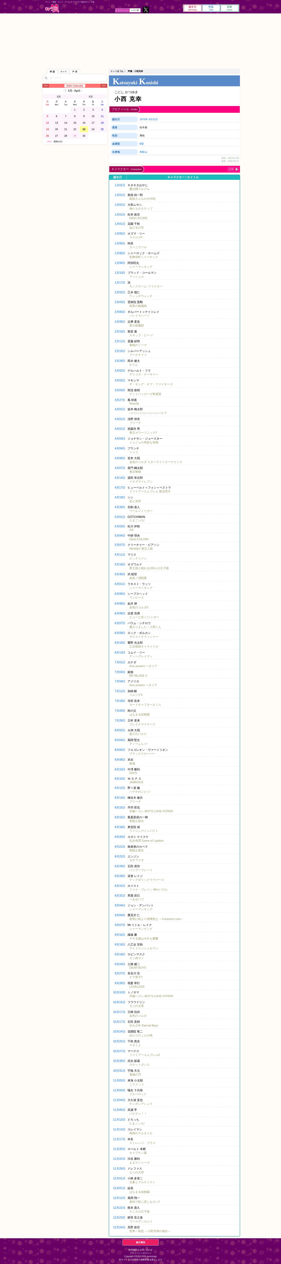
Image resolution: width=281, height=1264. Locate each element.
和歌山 (143, 151)
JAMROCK (136, 782)
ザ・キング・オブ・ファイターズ (151, 384)
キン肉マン (136, 958)
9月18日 (120, 954)
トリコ (133, 452)
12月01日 (119, 1178)
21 (65, 129)
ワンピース (136, 597)
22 (74, 129)
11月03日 (119, 1080)
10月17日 (119, 1011)
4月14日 (120, 477)
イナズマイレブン (141, 481)
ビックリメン (138, 558)
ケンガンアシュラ (141, 1103)
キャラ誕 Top (117, 71)
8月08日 (120, 759)
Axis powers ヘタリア (143, 666)
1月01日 (120, 185)
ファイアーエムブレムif (144, 1054)
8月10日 (120, 769)
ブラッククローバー (142, 753)
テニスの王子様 (139, 1211)
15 (74, 122)
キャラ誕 (52, 8)
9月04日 (120, 905)
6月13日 (120, 652)
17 (93, 122)
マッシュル (136, 276)
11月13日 (119, 1119)
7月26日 (120, 720)
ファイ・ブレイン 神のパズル (148, 889)
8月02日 (120, 730)
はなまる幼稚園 (139, 714)
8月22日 (120, 856)
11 (102, 116)
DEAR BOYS (137, 967)
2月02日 (120, 292)
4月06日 (120, 458)
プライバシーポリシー (140, 1253)
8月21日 (120, 846)
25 (102, 129)
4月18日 (120, 497)
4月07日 (120, 467)
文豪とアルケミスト (142, 1182)
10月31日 (119, 1070)
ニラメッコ (136, 1084)
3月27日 (120, 400)
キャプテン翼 (138, 1152)
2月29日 (120, 360)
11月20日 (119, 1149)
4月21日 (153, 119)
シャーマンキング (141, 266)
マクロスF (136, 237)
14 (65, 122)
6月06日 (120, 593)
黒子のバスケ (138, 734)
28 (65, 135)
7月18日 (120, 700)
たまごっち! (137, 520)
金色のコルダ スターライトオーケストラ (155, 462)
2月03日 (120, 302)
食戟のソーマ (138, 345)
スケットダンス (139, 1064)
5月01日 (120, 516)
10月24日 (119, 1031)
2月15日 (120, 351)
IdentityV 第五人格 (141, 548)
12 (47, 122)
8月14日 (120, 797)
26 (47, 135)
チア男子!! (136, 977)
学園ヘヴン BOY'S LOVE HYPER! (151, 811)
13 (56, 122)
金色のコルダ (138, 1015)
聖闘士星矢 (136, 821)
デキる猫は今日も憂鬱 (143, 938)
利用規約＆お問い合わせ (141, 1250)
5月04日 (120, 535)
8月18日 (120, 827)
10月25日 (119, 1041)
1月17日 (120, 282)
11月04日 (119, 1100)
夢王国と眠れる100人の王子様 (149, 568)
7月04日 (120, 681)
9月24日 (120, 964)
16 (84, 122)
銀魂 (132, 763)
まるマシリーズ (139, 1162)
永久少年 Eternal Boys (143, 1025)
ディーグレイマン (141, 656)
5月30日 (120, 574)
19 (47, 129)
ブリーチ (135, 422)
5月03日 (120, 526)
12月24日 (119, 1227)
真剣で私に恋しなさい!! (144, 1201)
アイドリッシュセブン (143, 948)
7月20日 (120, 710)
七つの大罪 (136, 1006)
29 (74, 135)
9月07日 (120, 924)
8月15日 (120, 807)
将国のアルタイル (141, 1133)
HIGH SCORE (138, 218)
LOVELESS (137, 986)
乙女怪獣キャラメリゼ (143, 646)
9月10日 (120, 934)
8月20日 (120, 836)
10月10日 (119, 992)
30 (84, 135)
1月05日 (120, 233)
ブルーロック (138, 1094)
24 (93, 129)
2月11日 (120, 341)
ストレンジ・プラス (142, 1143)
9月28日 (120, 983)
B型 (142, 143)
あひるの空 (136, 227)
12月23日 (119, 1217)
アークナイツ (138, 354)
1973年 (144, 119)
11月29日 (119, 1168)
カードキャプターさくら (145, 704)
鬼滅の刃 (135, 1074)
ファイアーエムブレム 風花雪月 (150, 491)
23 (84, 129)
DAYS (133, 773)
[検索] (46, 77)
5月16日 (120, 564)
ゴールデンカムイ (141, 1221)
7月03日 (120, 672)
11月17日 (119, 1139)
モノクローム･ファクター (146, 286)
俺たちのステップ (141, 208)
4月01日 (120, 409)
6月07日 (120, 623)
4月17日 (120, 487)
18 (102, 122)
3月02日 (120, 370)
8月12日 (120, 787)
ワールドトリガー (141, 510)
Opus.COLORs (139, 539)
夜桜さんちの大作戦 (142, 198)
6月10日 (120, 642)
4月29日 (120, 507)
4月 (75, 90)
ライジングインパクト (143, 830)
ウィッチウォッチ (141, 296)
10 (93, 116)
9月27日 (120, 973)
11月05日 (119, 1109)
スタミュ (135, 1045)
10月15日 (119, 1002)
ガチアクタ (136, 860)
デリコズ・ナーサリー (143, 374)
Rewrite (134, 403)
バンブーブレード (141, 870)
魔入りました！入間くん (145, 626)
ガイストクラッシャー (143, 636)
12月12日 (119, 1197)
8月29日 (120, 866)
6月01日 (120, 584)
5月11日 (120, 554)
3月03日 (120, 390)
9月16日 (120, 944)
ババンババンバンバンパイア (148, 413)
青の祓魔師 (136, 325)
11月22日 (119, 1158)
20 (56, 129)
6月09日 (120, 632)
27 (56, 135)
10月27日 (119, 1051)
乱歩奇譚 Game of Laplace (146, 840)
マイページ (123, 10)
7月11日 (120, 691)
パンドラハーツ (139, 315)
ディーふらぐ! (138, 743)
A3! (131, 529)
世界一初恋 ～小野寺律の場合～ (150, 1231)
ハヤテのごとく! (139, 791)
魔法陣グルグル (139, 189)
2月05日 (120, 311)
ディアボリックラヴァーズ (146, 879)
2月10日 (120, 331)
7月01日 (120, 662)
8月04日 (120, 740)
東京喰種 (135, 471)
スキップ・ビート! (141, 335)
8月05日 (120, 749)
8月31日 (120, 885)
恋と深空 (135, 501)
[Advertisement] (140, 40)
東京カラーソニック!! (143, 432)
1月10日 (120, 272)
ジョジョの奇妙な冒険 (143, 442)
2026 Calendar (74, 85)
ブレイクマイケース (142, 724)
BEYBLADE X (138, 675)
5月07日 (120, 544)
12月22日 (119, 1207)
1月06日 (120, 253)
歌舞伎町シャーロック (143, 256)
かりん (133, 364)
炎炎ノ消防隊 (138, 578)
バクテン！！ (138, 1113)
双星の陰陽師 (138, 305)
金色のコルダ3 (138, 607)
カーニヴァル (138, 247)
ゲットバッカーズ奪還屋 (145, 394)
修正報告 (140, 1242)
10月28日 (119, 1060)
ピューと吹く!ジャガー (144, 617)
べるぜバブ (136, 899)
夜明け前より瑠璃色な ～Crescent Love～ (156, 918)
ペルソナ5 (136, 694)
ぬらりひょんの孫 (141, 1035)
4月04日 (120, 438)
